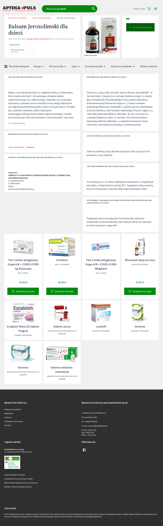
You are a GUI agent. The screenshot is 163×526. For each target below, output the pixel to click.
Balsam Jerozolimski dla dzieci (70, 18)
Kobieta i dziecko (150, 66)
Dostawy (7, 417)
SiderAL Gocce (62, 326)
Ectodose (62, 260)
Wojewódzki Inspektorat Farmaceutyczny (21, 483)
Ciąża (76, 66)
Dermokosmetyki (95, 66)
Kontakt (7, 425)
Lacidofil (101, 326)
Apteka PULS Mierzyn (17, 18)
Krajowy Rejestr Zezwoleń (14, 475)
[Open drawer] (155, 8)
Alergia (39, 66)
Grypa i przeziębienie (41, 18)
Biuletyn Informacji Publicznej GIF (18, 487)
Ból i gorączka (58, 66)
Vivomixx (140, 326)
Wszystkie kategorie (17, 66)
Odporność (30, 147)
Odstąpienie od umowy (13, 421)
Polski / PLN (139, 8)
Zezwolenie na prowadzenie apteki (18, 479)
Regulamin (8, 413)
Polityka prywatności (12, 409)
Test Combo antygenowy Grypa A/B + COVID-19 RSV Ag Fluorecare (23, 264)
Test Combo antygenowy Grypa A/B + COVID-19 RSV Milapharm (101, 264)
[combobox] (75, 8)
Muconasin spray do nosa (140, 260)
